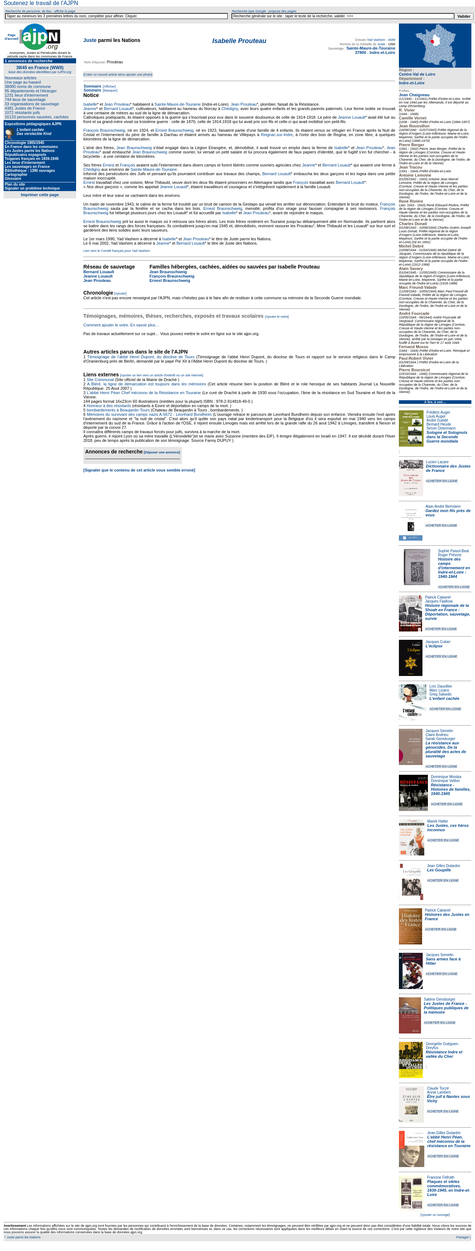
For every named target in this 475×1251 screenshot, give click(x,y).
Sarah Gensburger (440, 739)
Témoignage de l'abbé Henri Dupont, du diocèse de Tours (141, 357)
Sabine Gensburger (439, 999)
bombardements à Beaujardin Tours (118, 410)
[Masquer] (109, 90)
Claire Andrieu (436, 735)
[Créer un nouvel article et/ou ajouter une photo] (118, 74)
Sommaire (92, 86)
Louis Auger (436, 416)
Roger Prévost (449, 555)
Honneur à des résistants (109, 405)
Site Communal (100, 379)
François (127, 165)
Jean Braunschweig (133, 147)
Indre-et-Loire (412, 83)
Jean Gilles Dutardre (443, 866)
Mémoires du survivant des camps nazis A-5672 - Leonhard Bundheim (149, 414)
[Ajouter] (120, 293)
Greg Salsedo (440, 694)
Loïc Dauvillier (440, 686)
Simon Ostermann (441, 428)
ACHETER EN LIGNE (442, 481)
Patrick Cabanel (438, 597)
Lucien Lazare (437, 462)
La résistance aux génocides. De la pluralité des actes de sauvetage (445, 749)
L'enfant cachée (444, 698)
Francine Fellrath (440, 1177)
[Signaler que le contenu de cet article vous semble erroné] (139, 470)
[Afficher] (109, 86)
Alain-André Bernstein (443, 506)
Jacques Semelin (439, 731)
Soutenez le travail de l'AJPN (41, 3)
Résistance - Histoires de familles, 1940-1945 (451, 789)
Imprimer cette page (40, 195)
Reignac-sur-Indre (277, 134)
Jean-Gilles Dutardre (444, 1133)
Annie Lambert (438, 1092)
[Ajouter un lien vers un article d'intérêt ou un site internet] (161, 375)
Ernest (108, 165)
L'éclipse (433, 646)
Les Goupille (439, 870)
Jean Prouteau (117, 104)
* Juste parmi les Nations (22, 1237)
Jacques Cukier (437, 642)
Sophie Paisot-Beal (453, 551)
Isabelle (90, 104)
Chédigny (229, 108)
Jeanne (89, 108)
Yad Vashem (376, 40)
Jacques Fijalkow (439, 601)
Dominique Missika (446, 777)
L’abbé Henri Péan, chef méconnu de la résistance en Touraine (448, 1141)
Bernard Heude (438, 424)
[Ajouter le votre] (277, 316)
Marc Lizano (439, 690)
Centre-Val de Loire (417, 74)
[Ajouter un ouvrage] (435, 1215)
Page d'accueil (11, 37)
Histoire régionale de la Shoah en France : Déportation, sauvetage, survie (447, 612)
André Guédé (437, 420)
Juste (90, 40)
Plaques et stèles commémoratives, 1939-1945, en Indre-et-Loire (448, 1188)
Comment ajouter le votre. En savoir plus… (121, 325)
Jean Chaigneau (414, 95)
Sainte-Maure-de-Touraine (177, 104)
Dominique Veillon (445, 781)
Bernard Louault (118, 108)
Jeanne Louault (351, 117)
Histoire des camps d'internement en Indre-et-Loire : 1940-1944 (454, 568)
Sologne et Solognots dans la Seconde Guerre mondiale (446, 436)
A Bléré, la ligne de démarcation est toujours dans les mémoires (146, 384)
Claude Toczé (438, 1088)
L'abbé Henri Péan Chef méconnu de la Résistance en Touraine (144, 392)
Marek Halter (437, 821)
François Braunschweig (104, 130)
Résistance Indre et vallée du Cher (444, 1054)
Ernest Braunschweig (174, 130)
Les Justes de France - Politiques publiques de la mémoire (446, 1007)
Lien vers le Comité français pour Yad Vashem (116, 251)
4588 (391, 40)
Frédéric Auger (438, 412)
